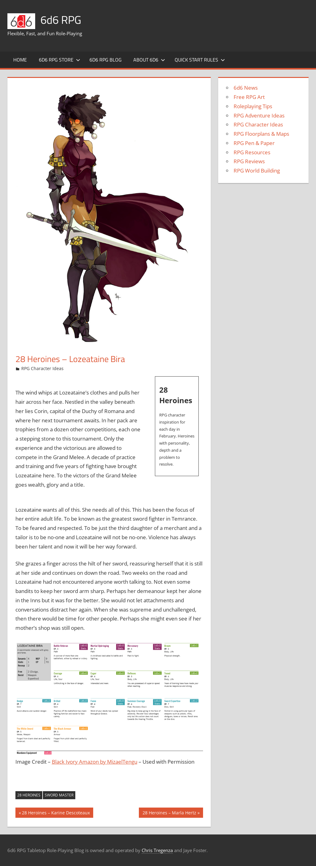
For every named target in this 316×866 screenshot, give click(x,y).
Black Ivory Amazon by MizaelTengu (94, 761)
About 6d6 (149, 59)
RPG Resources (252, 152)
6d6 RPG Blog (105, 59)
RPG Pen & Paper (254, 143)
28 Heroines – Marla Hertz (169, 813)
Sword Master (59, 795)
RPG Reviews (249, 161)
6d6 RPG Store (59, 59)
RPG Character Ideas (42, 368)
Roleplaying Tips (253, 106)
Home (20, 59)
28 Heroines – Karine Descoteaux (56, 813)
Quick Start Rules (200, 59)
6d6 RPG (60, 19)
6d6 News (246, 87)
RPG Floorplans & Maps (261, 133)
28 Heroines (28, 795)
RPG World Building (257, 170)
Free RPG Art (249, 96)
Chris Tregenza (157, 850)
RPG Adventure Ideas (259, 115)
